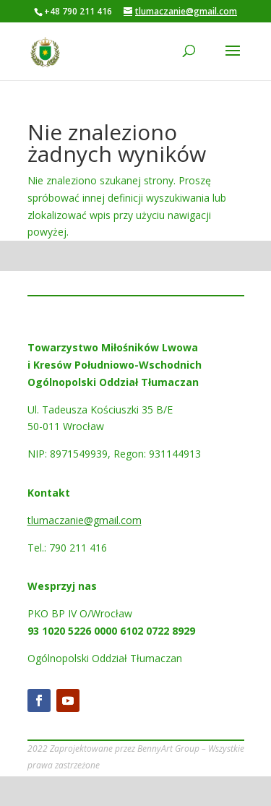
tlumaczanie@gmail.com (84, 520)
